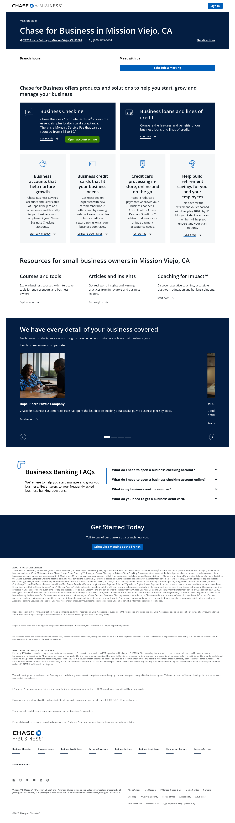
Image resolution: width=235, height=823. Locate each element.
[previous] (23, 437)
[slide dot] (107, 437)
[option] (113, 387)
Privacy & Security (149, 796)
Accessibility (185, 796)
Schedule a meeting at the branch (117, 547)
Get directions (206, 40)
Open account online (82, 139)
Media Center (192, 790)
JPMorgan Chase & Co (170, 790)
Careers (207, 790)
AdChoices (200, 796)
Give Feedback (135, 803)
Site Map (132, 796)
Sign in (215, 6)
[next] (212, 437)
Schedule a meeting (167, 68)
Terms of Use (168, 796)
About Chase (134, 790)
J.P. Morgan (150, 790)
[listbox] (117, 389)
